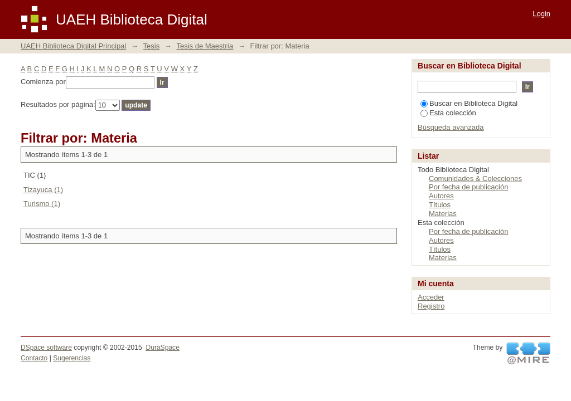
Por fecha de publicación (468, 187)
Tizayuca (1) (43, 189)
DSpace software (46, 347)
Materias (443, 213)
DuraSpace (162, 347)
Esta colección (448, 113)
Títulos (440, 204)
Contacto (34, 358)
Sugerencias (71, 358)
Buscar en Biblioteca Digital (468, 103)
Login (541, 13)
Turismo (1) (41, 203)
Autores (441, 196)
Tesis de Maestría (204, 46)
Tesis (151, 46)
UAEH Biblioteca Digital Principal (73, 46)
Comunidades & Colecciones (475, 178)
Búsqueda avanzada (451, 127)
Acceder (431, 297)
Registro (431, 306)
